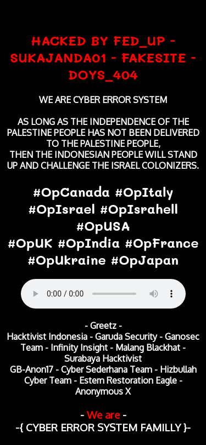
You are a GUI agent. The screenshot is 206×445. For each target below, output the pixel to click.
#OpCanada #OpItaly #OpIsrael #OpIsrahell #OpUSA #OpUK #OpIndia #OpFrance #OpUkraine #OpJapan (103, 225)
